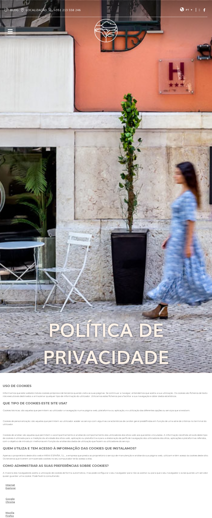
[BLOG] (7, 10)
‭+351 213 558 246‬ (67, 10)
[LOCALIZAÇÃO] (22, 10)
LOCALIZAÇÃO (36, 10)
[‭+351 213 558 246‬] (51, 10)
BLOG (14, 10)
